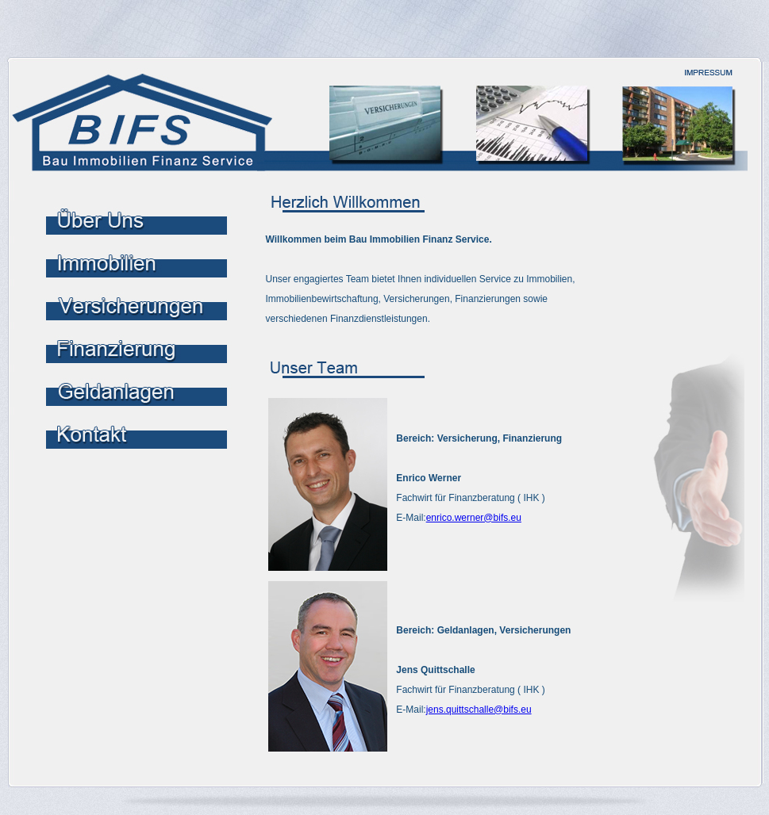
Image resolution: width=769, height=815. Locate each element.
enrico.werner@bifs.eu (473, 517)
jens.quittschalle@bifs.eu (479, 709)
